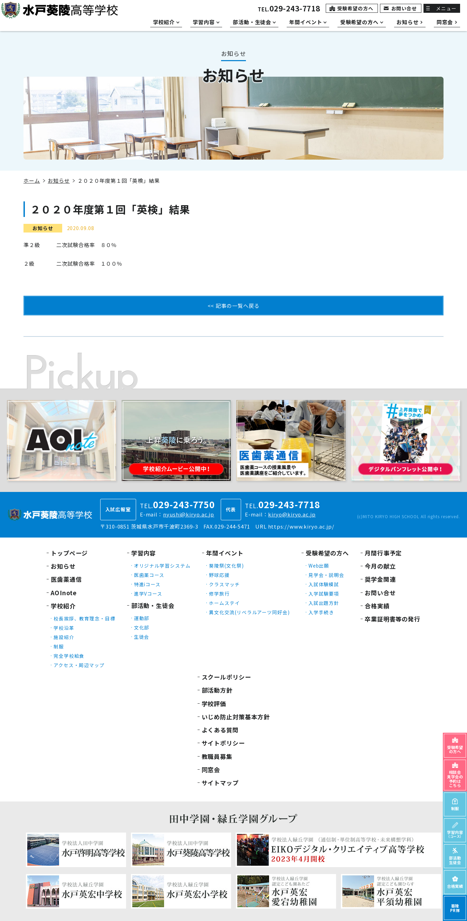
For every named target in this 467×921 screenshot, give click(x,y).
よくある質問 (220, 729)
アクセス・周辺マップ (79, 665)
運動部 (142, 618)
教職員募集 (217, 756)
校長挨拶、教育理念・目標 (84, 618)
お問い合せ (404, 8)
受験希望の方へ (355, 8)
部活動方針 (217, 690)
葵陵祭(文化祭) (226, 565)
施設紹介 (64, 637)
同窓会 (211, 769)
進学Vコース (148, 593)
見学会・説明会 (326, 574)
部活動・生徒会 (152, 605)
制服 (59, 646)
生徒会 (142, 636)
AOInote (64, 592)
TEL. (289, 9)
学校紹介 (63, 605)
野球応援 (219, 574)
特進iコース (147, 584)
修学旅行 (219, 593)
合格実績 (377, 605)
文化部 (142, 627)
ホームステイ (224, 602)
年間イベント (224, 553)
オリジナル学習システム (162, 565)
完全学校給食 (69, 655)
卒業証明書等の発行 (392, 619)
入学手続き (321, 612)
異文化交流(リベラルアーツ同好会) (249, 612)
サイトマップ (220, 782)
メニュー (446, 8)
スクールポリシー (226, 677)
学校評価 (214, 703)
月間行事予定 (383, 553)
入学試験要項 (323, 593)
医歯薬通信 (66, 579)
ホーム (31, 180)
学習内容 (143, 553)
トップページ (69, 553)
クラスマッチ (224, 584)
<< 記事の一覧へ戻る (234, 305)
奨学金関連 (380, 579)
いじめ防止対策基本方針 (236, 716)
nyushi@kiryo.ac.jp (188, 514)
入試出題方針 (323, 602)
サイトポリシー (223, 743)
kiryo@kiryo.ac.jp (291, 514)
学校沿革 (64, 627)
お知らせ (59, 180)
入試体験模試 (323, 584)
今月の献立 (380, 566)
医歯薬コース (149, 574)
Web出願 (319, 565)
